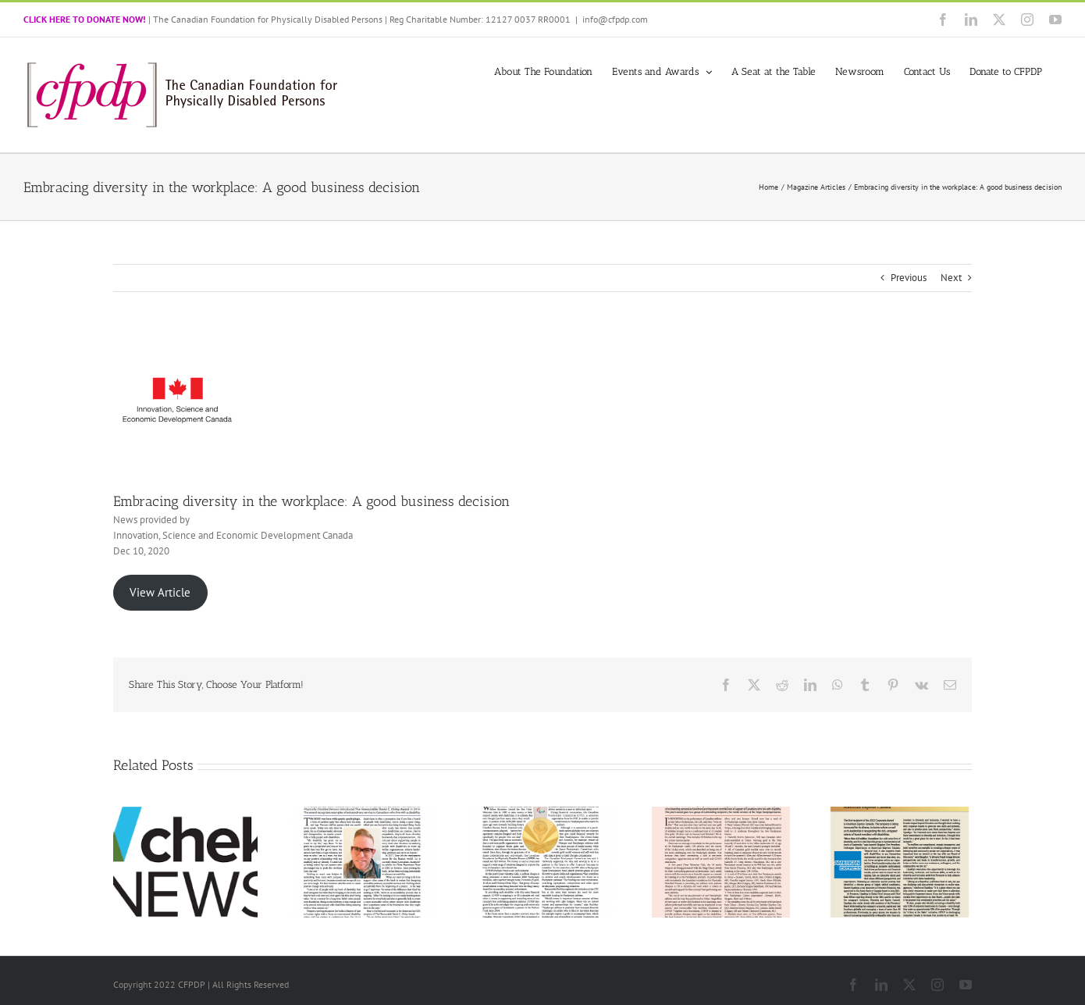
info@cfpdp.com (615, 19)
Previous (909, 277)
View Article (160, 592)
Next (951, 277)
